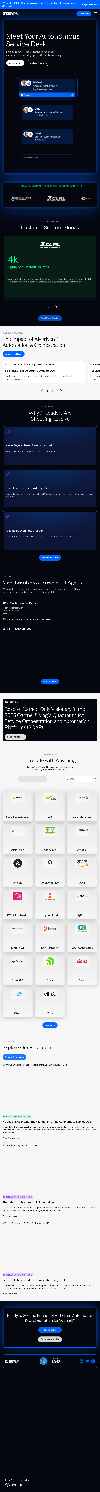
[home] (10, 13)
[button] (95, 14)
